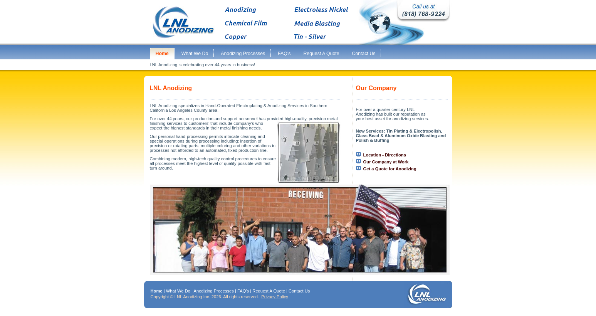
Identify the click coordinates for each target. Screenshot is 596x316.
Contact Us (299, 291)
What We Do (178, 291)
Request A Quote (268, 291)
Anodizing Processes (213, 291)
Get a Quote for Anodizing (389, 168)
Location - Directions (384, 155)
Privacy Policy (274, 296)
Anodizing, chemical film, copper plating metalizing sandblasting (298, 22)
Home (157, 291)
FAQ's (243, 291)
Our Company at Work (386, 162)
